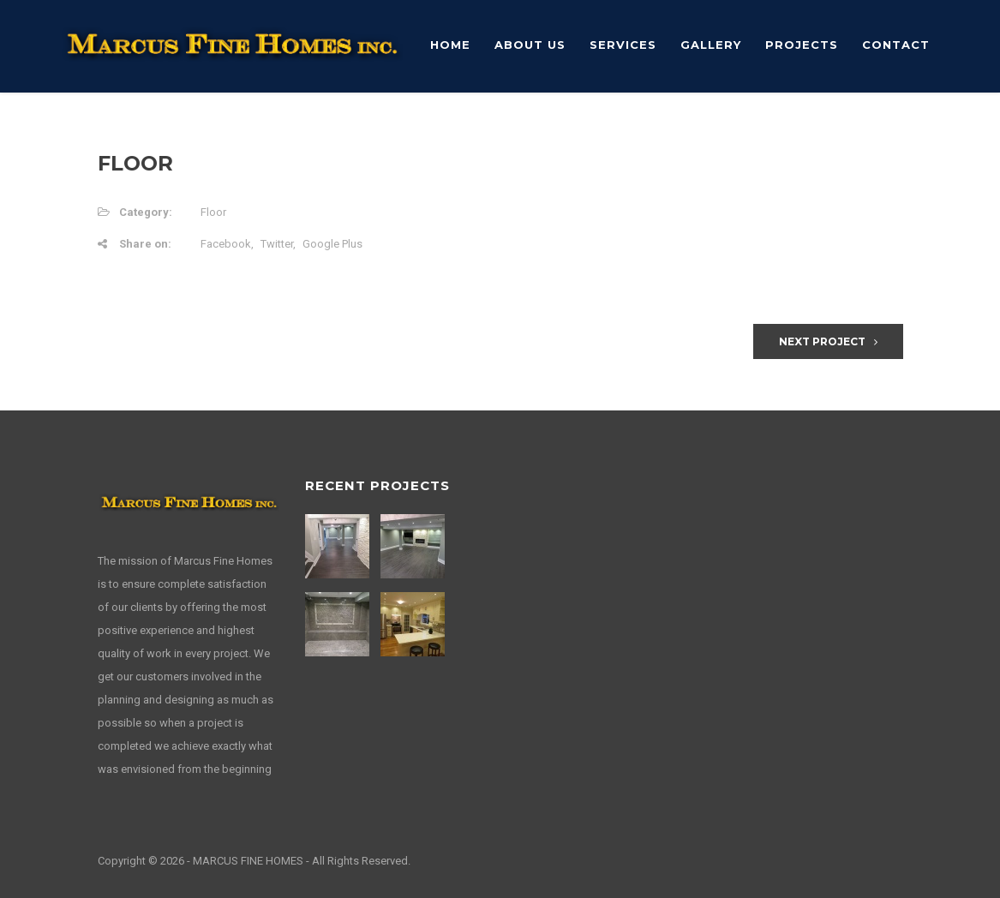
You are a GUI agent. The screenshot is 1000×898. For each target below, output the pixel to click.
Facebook (226, 243)
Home (450, 44)
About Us (530, 44)
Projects (801, 44)
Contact (896, 44)
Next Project (828, 341)
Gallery (710, 44)
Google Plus (332, 243)
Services (623, 44)
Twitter (276, 243)
